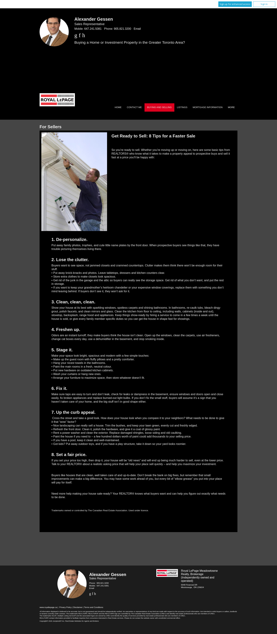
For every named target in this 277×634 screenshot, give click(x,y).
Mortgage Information (208, 107)
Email (137, 28)
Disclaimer (77, 607)
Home (118, 107)
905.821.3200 (122, 28)
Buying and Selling (159, 107)
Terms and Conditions (93, 607)
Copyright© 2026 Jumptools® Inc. (52, 621)
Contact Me (134, 107)
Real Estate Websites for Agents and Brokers (82, 621)
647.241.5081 (93, 28)
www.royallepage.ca (48, 607)
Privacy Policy (65, 607)
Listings (182, 107)
